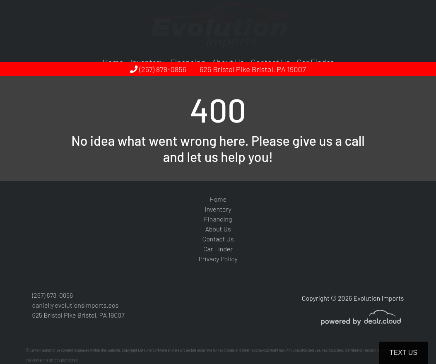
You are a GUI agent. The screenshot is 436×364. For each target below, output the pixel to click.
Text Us (403, 352)
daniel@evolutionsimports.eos (75, 305)
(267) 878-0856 (158, 69)
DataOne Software (152, 350)
